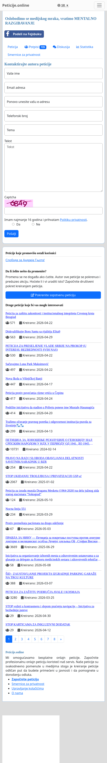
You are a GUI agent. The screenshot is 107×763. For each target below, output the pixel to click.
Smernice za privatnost (24, 55)
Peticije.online (15, 5)
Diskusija (61, 47)
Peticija (13, 47)
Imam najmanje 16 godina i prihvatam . (46, 220)
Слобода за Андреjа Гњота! (25, 260)
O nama (17, 693)
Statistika (84, 47)
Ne (38, 224)
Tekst (8, 141)
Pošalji (11, 234)
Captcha (10, 197)
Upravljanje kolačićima (28, 688)
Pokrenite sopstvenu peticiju (53, 295)
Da (18, 224)
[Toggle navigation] (99, 5)
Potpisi (35, 47)
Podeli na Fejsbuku (23, 34)
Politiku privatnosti (73, 220)
